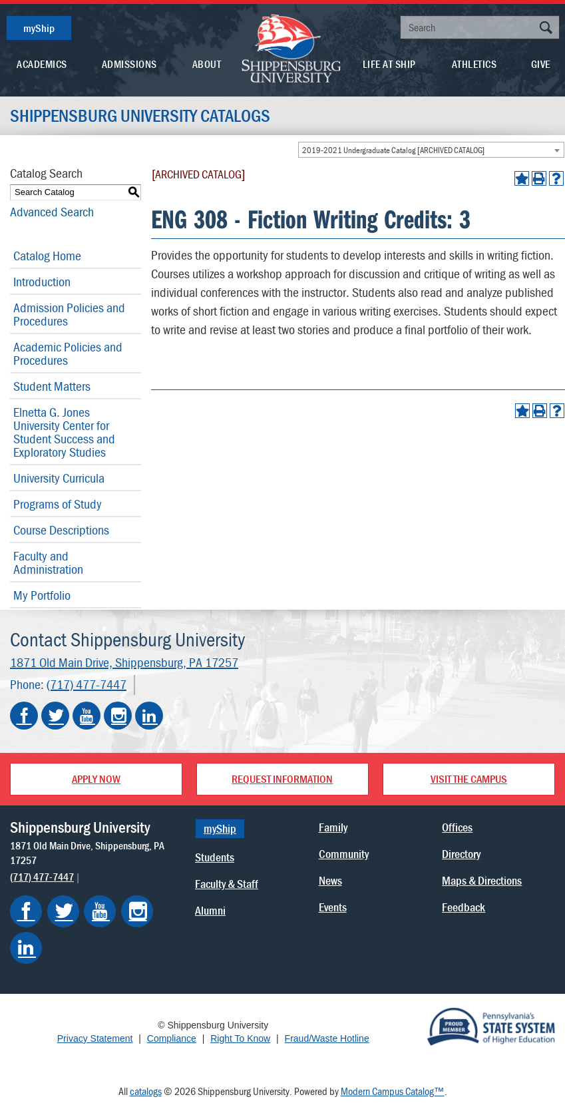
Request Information (282, 779)
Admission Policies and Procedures (69, 314)
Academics (42, 64)
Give (540, 64)
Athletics (474, 64)
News (330, 880)
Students (214, 857)
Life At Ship (389, 64)
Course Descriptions (61, 529)
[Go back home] (291, 47)
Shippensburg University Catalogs (140, 116)
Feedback (463, 907)
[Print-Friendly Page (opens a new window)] (539, 178)
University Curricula (58, 477)
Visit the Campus (469, 779)
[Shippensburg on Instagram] (137, 911)
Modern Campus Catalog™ (393, 1091)
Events (333, 907)
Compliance (171, 1038)
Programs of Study (57, 503)
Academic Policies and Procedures (67, 353)
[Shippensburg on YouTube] (100, 911)
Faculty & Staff (226, 883)
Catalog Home (47, 255)
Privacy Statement (95, 1038)
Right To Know (240, 1038)
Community (344, 853)
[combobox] (431, 150)
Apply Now (96, 779)
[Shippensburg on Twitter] (63, 911)
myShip (39, 28)
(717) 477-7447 (86, 684)
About (207, 64)
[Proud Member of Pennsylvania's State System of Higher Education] (491, 1025)
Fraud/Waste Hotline (327, 1038)
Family (333, 827)
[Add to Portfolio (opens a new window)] (521, 178)
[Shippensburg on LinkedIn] (26, 948)
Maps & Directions (482, 880)
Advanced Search (52, 211)
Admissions (129, 64)
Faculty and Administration (48, 562)
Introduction (42, 281)
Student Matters (52, 385)
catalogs (146, 1091)
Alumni (210, 910)
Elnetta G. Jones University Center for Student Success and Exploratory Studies (64, 431)
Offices (457, 827)
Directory (461, 853)
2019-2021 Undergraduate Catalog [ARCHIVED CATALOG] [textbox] (393, 150)
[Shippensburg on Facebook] (26, 911)
